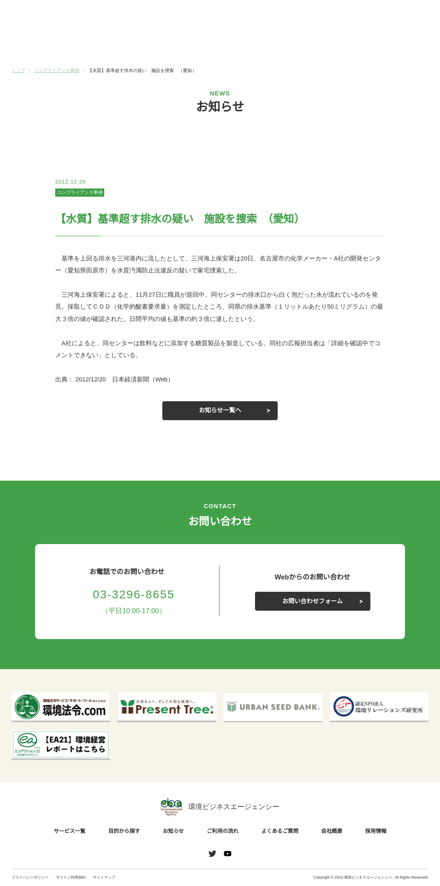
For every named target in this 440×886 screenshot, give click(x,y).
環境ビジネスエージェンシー (220, 807)
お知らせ (185, 44)
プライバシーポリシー (30, 877)
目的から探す (116, 45)
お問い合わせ (409, 16)
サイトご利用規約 (71, 877)
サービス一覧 (46, 45)
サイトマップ (104, 877)
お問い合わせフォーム (313, 601)
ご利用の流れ (255, 45)
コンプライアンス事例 (80, 192)
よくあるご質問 (324, 45)
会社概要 (394, 45)
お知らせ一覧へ (220, 410)
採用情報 (376, 831)
